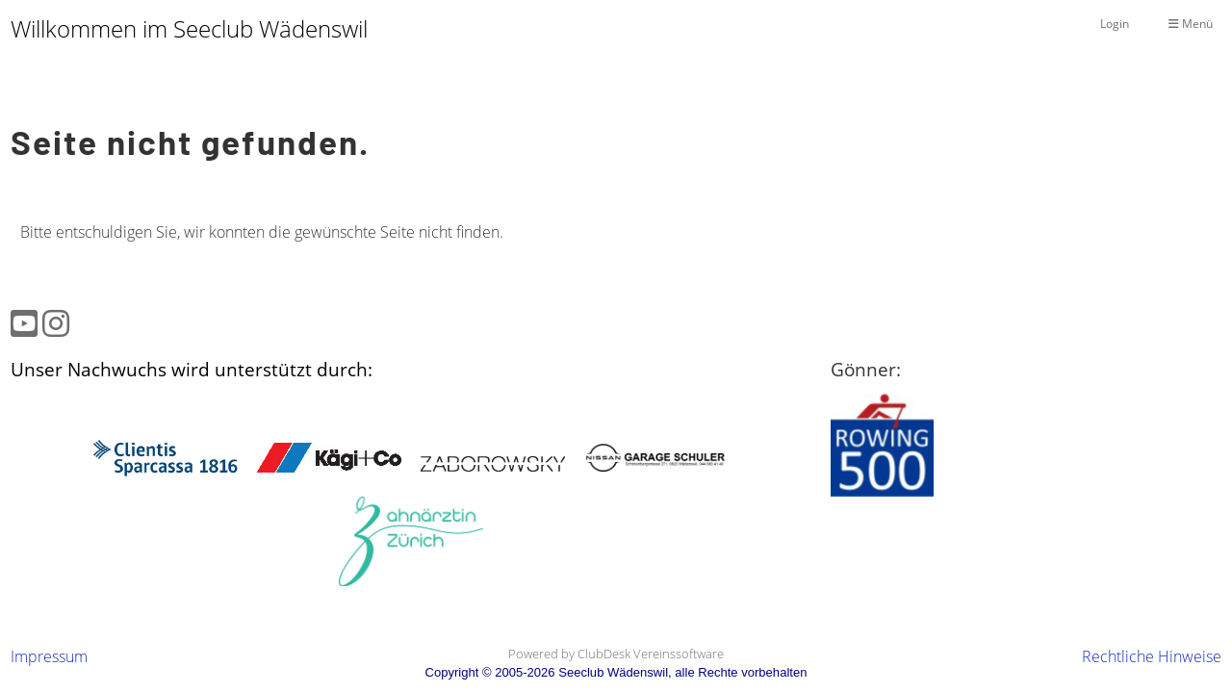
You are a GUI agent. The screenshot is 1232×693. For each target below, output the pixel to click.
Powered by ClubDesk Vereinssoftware (616, 653)
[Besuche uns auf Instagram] (55, 323)
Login (1114, 23)
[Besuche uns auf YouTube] (24, 323)
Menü (1190, 23)
